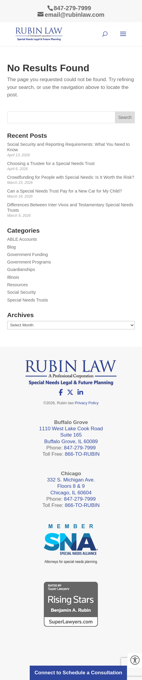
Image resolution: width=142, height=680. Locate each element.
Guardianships (21, 269)
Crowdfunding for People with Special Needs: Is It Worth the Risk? (70, 177)
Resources (17, 284)
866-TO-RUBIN (82, 454)
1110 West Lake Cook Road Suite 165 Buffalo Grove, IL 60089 (71, 435)
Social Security (21, 292)
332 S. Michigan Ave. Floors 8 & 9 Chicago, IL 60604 (71, 486)
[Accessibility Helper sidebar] (135, 660)
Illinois (13, 277)
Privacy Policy (86, 403)
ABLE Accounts (22, 239)
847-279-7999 (72, 8)
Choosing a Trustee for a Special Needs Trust (51, 163)
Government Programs (29, 262)
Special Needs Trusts (27, 300)
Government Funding (27, 254)
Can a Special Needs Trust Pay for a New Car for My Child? (64, 191)
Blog (11, 247)
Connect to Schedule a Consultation (78, 673)
